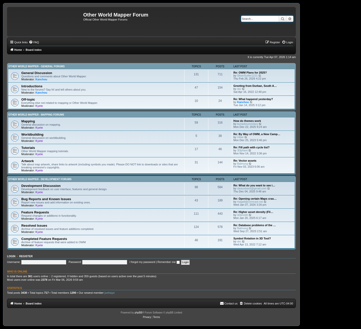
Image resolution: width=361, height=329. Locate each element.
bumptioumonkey (247, 123)
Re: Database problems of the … (254, 225)
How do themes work (247, 120)
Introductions (31, 86)
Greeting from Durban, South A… (255, 85)
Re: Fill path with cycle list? (251, 147)
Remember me (168, 261)
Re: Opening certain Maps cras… (255, 198)
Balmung (242, 163)
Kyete (39, 105)
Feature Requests (35, 212)
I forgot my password (142, 261)
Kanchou (41, 79)
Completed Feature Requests (44, 239)
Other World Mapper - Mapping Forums (36, 114)
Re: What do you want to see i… (254, 185)
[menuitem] (34, 42)
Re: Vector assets (244, 160)
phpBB (138, 312)
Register (26, 256)
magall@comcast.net (250, 201)
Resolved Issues (34, 225)
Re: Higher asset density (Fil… (253, 211)
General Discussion (36, 73)
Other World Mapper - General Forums (36, 66)
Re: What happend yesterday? (253, 99)
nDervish (242, 214)
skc (239, 88)
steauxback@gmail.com (251, 188)
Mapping (28, 121)
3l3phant (242, 150)
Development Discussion (41, 186)
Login (11, 256)
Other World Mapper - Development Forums (39, 179)
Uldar (240, 137)
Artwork (27, 161)
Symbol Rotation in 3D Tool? (252, 238)
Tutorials (28, 148)
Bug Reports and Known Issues (46, 199)
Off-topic (28, 99)
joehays (109, 292)
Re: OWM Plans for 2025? (250, 72)
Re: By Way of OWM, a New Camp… (256, 134)
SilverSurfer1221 (247, 75)
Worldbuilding (32, 134)
